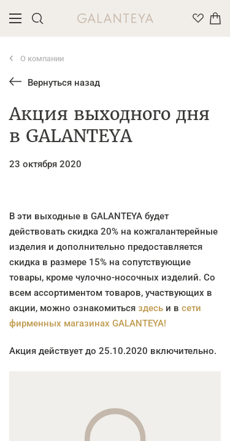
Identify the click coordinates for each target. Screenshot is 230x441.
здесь (150, 308)
